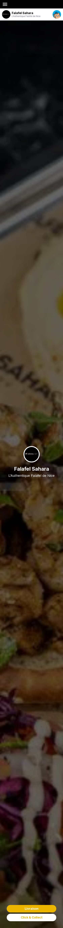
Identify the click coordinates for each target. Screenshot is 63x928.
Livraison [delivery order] (31, 908)
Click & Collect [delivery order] (31, 917)
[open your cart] (57, 14)
